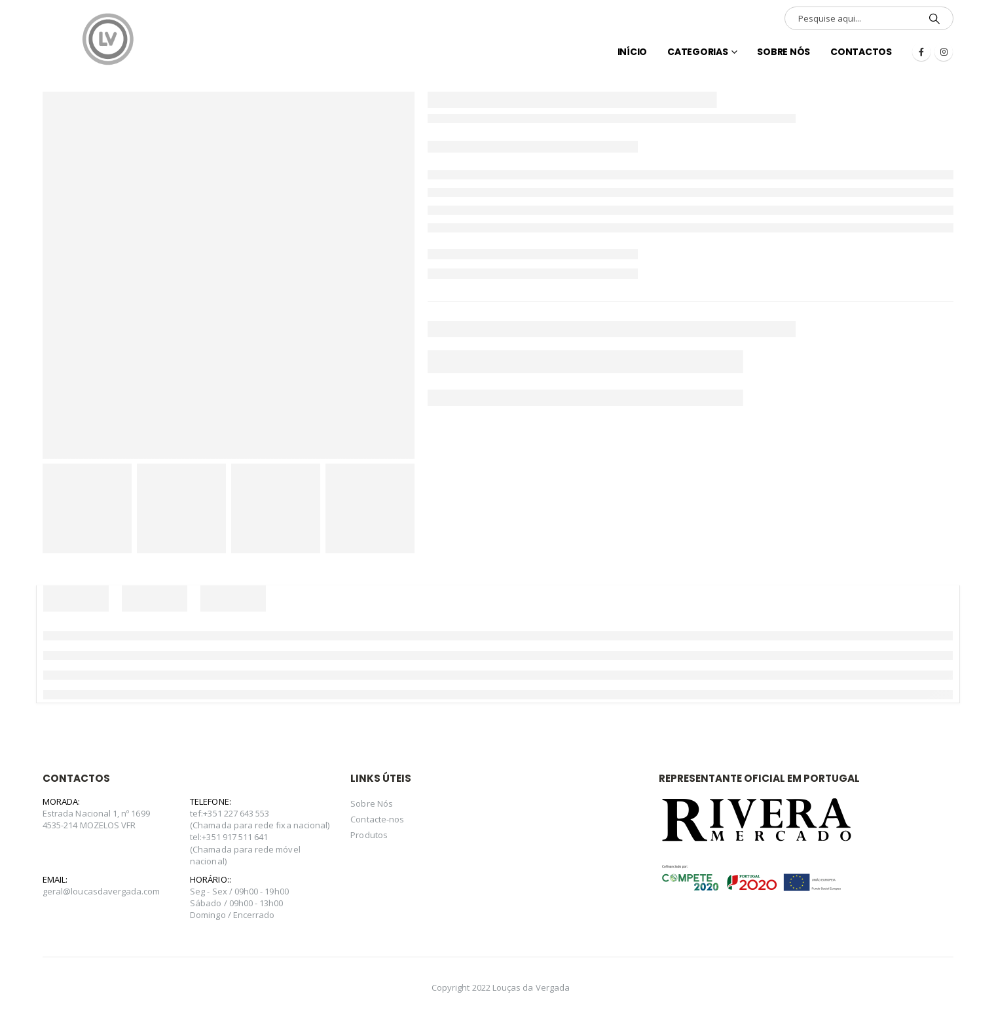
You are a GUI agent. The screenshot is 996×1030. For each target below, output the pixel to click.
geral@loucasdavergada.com (101, 891)
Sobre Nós (783, 51)
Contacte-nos (377, 819)
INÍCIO (633, 51)
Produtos (369, 835)
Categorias (697, 51)
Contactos (861, 51)
